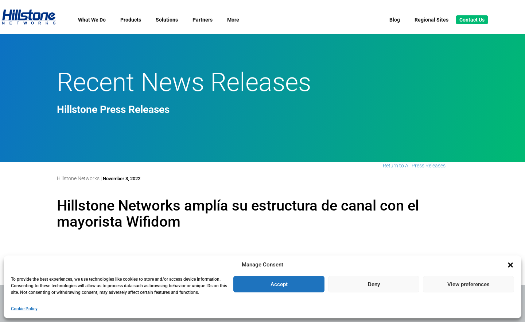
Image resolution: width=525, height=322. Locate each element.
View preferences (468, 284)
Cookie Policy (24, 308)
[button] (510, 265)
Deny (374, 284)
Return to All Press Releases (414, 165)
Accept (279, 284)
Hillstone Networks (78, 178)
